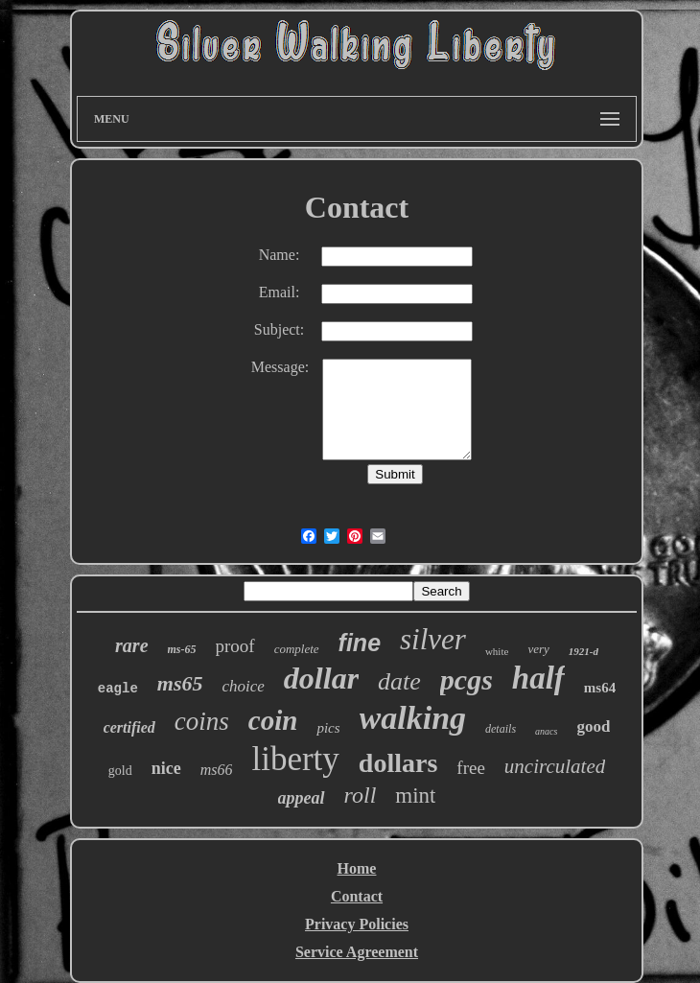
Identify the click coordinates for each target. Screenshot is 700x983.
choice (243, 686)
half (538, 678)
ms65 (180, 683)
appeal (301, 797)
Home (357, 868)
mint (415, 795)
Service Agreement (356, 952)
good (593, 726)
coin (273, 720)
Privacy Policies (356, 924)
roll (360, 795)
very (537, 649)
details (500, 729)
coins (202, 721)
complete (296, 649)
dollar (321, 678)
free (470, 768)
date (399, 681)
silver (433, 639)
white (496, 651)
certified (129, 727)
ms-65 (182, 649)
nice (166, 768)
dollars (398, 763)
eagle (118, 688)
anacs (546, 731)
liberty (294, 759)
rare (131, 645)
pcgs (466, 679)
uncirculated (554, 766)
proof (235, 646)
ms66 (216, 769)
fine (359, 642)
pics (327, 728)
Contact (357, 896)
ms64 (600, 687)
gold (120, 770)
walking (413, 718)
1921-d (583, 651)
